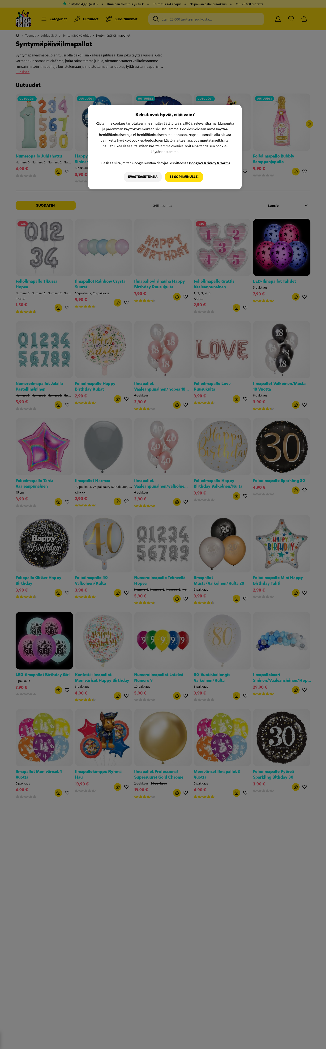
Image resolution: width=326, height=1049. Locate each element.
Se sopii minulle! (184, 177)
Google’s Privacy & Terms (209, 163)
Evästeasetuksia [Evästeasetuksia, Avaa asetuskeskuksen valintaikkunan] (142, 177)
